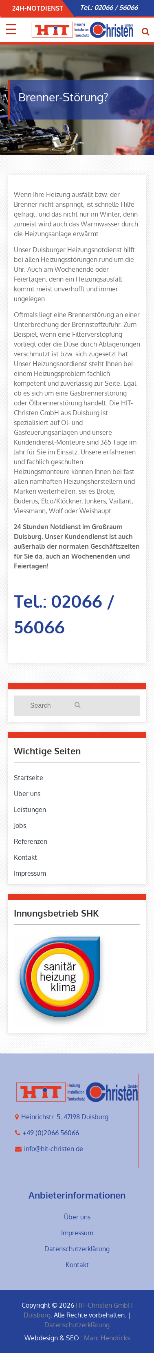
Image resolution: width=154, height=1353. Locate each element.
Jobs (20, 825)
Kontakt (25, 857)
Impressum (30, 873)
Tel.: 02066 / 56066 (109, 7)
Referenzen (30, 841)
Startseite (28, 778)
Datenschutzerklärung (77, 1249)
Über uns (27, 793)
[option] (113, 7)
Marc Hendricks (107, 1338)
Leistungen (30, 809)
